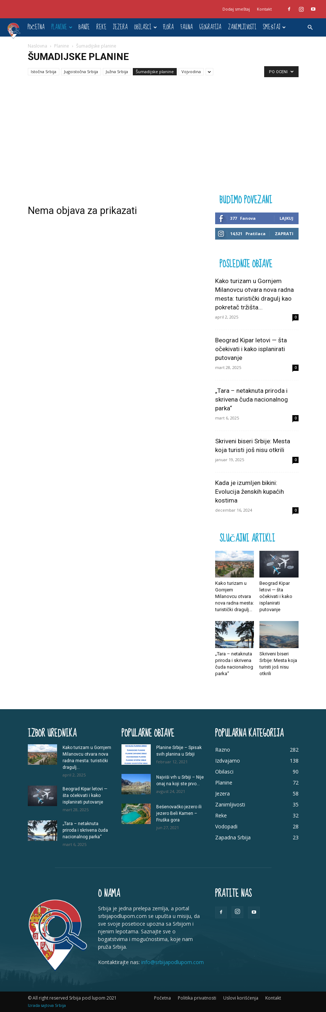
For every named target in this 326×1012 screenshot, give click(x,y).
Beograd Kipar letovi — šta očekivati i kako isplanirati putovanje (251, 348)
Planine (61, 27)
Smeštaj (274, 27)
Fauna (186, 27)
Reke (101, 27)
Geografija (210, 27)
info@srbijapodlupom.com (172, 962)
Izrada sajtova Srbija (47, 1005)
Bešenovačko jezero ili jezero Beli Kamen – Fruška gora (179, 813)
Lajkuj (286, 218)
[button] (310, 27)
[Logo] (15, 30)
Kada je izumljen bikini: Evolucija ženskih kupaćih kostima (249, 491)
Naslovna (37, 46)
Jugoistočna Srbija (81, 71)
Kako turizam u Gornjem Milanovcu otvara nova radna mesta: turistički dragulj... (234, 596)
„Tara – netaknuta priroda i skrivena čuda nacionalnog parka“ (251, 399)
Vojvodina (191, 71)
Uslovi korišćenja (240, 998)
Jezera (120, 27)
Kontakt (264, 9)
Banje (84, 27)
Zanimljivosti (242, 27)
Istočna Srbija (43, 71)
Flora (168, 27)
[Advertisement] (163, 138)
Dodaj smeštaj (236, 9)
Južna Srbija (117, 71)
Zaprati (284, 233)
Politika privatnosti (197, 998)
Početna (36, 27)
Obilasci (145, 27)
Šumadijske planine (155, 71)
